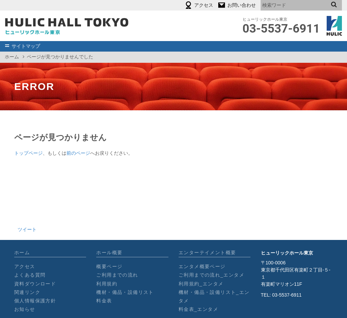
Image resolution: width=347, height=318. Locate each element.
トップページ (28, 153)
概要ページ (109, 266)
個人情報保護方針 (35, 300)
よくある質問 (29, 275)
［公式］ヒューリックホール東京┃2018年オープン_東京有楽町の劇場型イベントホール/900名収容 (66, 26)
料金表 (104, 300)
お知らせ (24, 309)
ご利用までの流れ (117, 275)
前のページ (78, 153)
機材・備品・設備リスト (125, 292)
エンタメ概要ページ (202, 266)
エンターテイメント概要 (207, 252)
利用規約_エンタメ (201, 283)
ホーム (12, 56)
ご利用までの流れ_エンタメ (211, 275)
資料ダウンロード (35, 283)
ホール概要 (109, 252)
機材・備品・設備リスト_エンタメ (214, 296)
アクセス (24, 266)
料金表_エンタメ (198, 309)
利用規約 (106, 283)
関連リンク (27, 292)
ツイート (27, 229)
